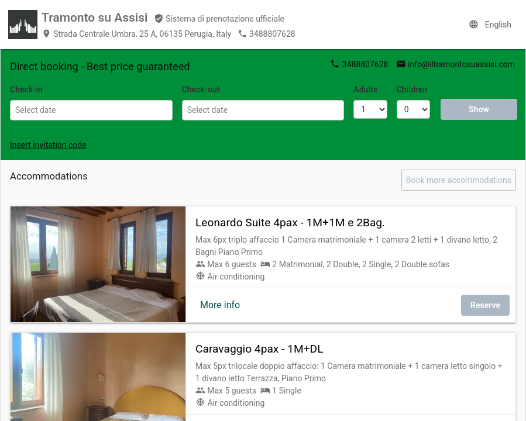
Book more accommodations (458, 180)
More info (220, 304)
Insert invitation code (48, 145)
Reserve (485, 305)
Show (479, 109)
